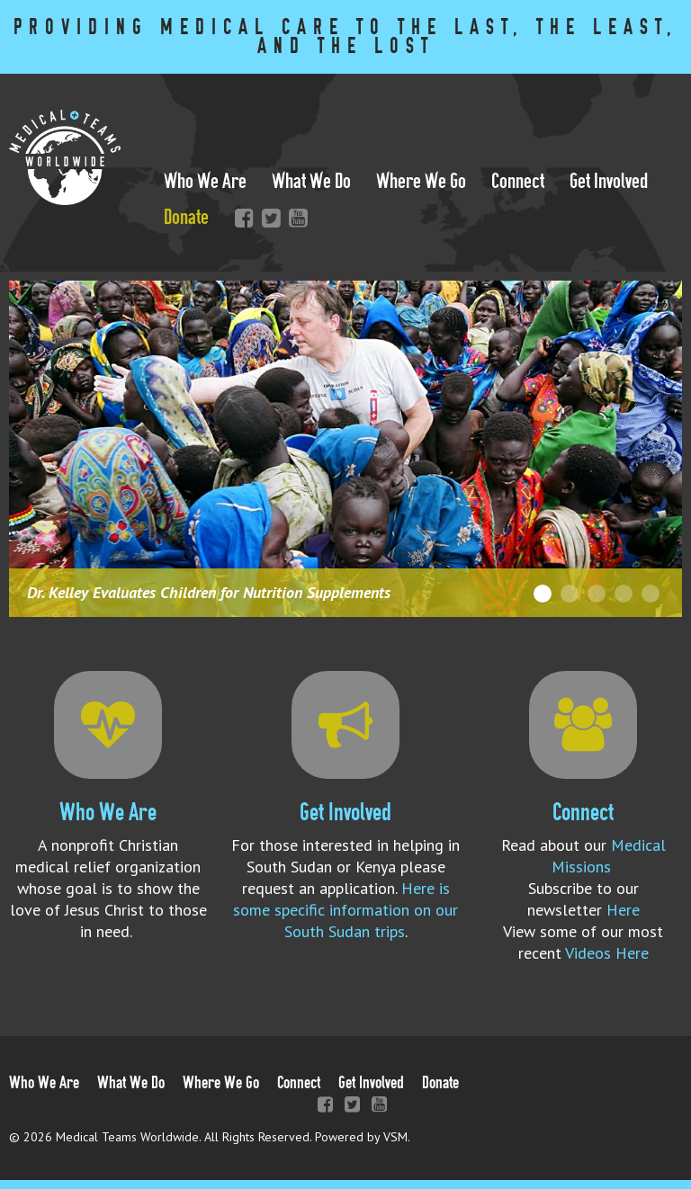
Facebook (240, 218)
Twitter (267, 218)
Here (623, 909)
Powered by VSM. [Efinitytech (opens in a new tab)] (362, 1137)
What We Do (311, 181)
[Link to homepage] (65, 199)
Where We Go (421, 181)
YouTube (294, 218)
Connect (517, 181)
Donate (186, 217)
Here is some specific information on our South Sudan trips (345, 910)
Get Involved (609, 181)
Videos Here (607, 953)
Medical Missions (609, 856)
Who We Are (205, 181)
